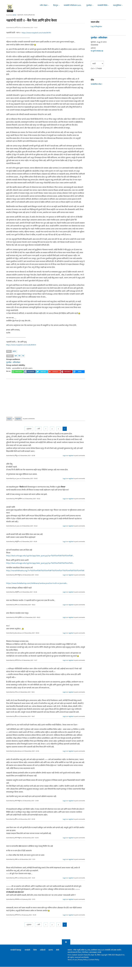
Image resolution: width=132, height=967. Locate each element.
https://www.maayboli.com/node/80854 (22, 344)
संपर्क (99, 952)
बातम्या (51, 950)
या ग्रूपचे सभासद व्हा (97, 51)
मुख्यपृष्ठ (14, 15)
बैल (19, 356)
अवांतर (14, 351)
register (25, 419)
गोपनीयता (85, 952)
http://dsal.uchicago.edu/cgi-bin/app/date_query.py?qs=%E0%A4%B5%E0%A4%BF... (40, 556)
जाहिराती (42, 950)
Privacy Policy (83, 960)
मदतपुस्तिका (117, 5)
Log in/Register (97, 26)
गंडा (23, 356)
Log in (12, 419)
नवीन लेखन (43, 5)
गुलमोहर (89, 5)
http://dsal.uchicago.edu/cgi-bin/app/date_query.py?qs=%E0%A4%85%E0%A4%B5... (40, 563)
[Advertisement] (45, 396)
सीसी (57, 950)
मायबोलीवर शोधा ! (97, 84)
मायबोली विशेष (102, 5)
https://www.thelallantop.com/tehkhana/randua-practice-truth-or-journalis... (37, 583)
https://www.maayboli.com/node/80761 (37, 32)
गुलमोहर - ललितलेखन (13, 362)
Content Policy (94, 960)
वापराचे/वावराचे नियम (74, 952)
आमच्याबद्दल (93, 952)
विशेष (35, 950)
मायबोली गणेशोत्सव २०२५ (72, 5)
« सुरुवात (28, 429)
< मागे (38, 429)
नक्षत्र (15, 356)
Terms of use (72, 960)
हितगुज (55, 5)
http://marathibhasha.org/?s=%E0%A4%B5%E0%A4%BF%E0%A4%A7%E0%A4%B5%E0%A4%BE (45, 570)
